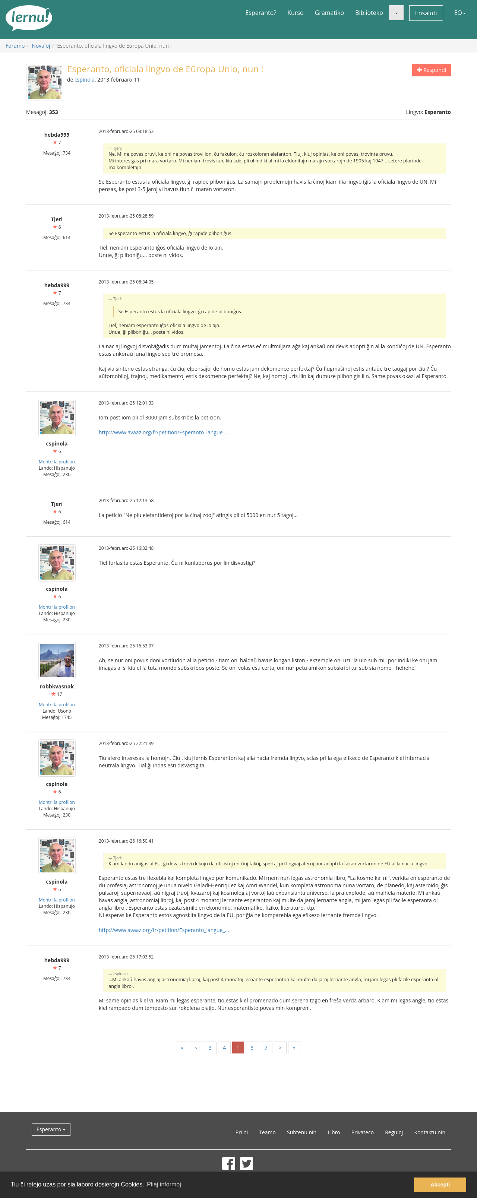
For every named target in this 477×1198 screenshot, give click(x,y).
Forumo (15, 45)
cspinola (85, 79)
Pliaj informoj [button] (164, 1184)
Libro (334, 1132)
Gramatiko (329, 13)
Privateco (362, 1132)
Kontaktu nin (429, 1132)
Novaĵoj (41, 45)
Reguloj (394, 1132)
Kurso (295, 13)
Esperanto (51, 1129)
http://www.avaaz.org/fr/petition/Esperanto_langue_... (164, 432)
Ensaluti (426, 13)
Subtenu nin (301, 1132)
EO (460, 13)
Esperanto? (261, 13)
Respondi (431, 69)
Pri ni (242, 1132)
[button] (396, 12)
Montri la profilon (57, 462)
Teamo (267, 1132)
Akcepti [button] (440, 1185)
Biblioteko (369, 13)
